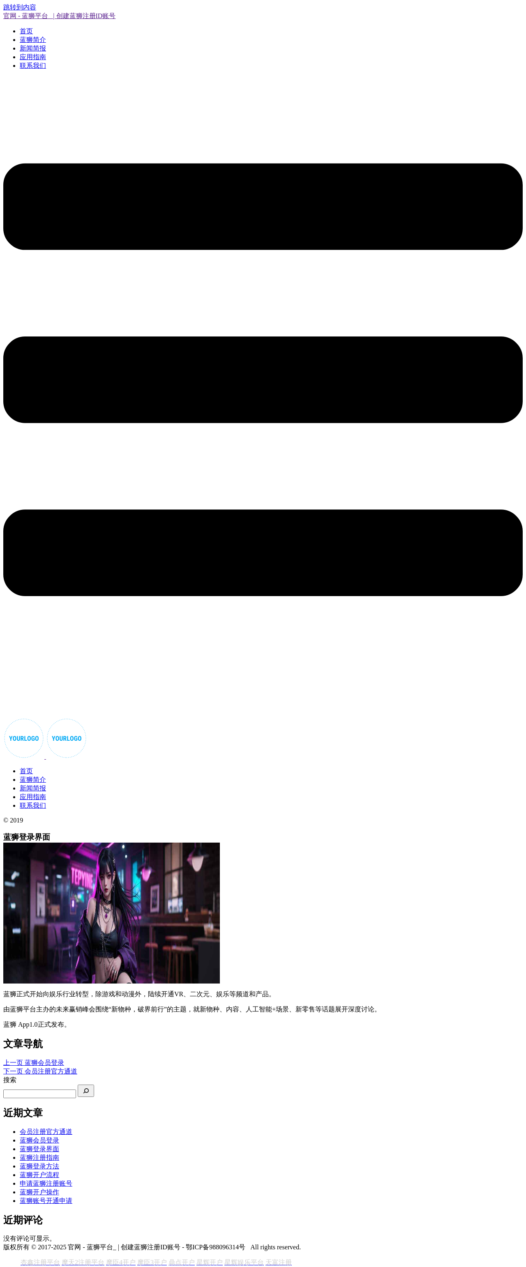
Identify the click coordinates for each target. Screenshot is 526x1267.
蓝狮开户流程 (39, 1174)
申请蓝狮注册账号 (46, 1183)
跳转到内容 (19, 7)
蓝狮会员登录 (39, 1140)
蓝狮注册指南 (39, 1157)
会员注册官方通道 (46, 1131)
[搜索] (86, 1091)
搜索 (9, 1079)
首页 (26, 31)
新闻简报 (33, 48)
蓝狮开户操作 (39, 1192)
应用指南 (33, 56)
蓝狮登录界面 (39, 1148)
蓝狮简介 (33, 39)
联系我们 (33, 65)
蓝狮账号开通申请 (46, 1200)
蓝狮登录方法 (39, 1166)
